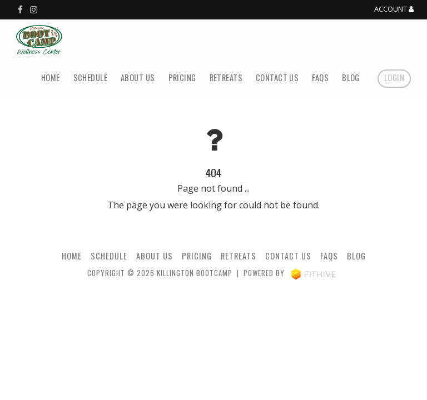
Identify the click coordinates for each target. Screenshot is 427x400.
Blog (351, 77)
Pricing (182, 77)
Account (394, 9)
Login (394, 77)
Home (50, 77)
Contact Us (277, 77)
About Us (138, 77)
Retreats (226, 77)
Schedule (90, 77)
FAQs (320, 77)
